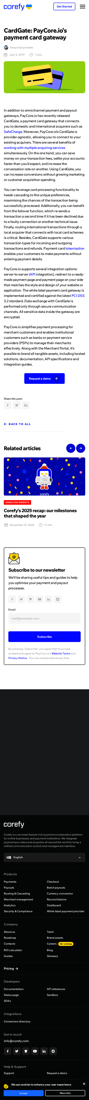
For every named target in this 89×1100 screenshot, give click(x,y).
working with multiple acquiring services (34, 147)
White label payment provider (65, 911)
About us (9, 932)
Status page (11, 995)
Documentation (14, 989)
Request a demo (57, 1073)
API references (56, 989)
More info (65, 1093)
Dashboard (54, 905)
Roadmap (10, 937)
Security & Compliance (18, 911)
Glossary (52, 956)
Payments (10, 881)
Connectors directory (17, 1021)
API (32, 274)
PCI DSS (78, 295)
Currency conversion (60, 893)
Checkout (53, 881)
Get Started (64, 6)
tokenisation (74, 248)
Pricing (9, 968)
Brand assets (55, 937)
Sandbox (52, 995)
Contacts (9, 943)
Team (50, 932)
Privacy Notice (17, 658)
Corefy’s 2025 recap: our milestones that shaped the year (40, 513)
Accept (24, 1093)
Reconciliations (56, 899)
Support (9, 1073)
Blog (50, 950)
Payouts (9, 887)
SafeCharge (13, 131)
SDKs (7, 1001)
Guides (8, 956)
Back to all (20, 424)
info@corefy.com (16, 1041)
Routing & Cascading (17, 893)
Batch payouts (56, 887)
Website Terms (61, 653)
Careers (60, 943)
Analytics (10, 905)
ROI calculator (13, 950)
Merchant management (18, 899)
